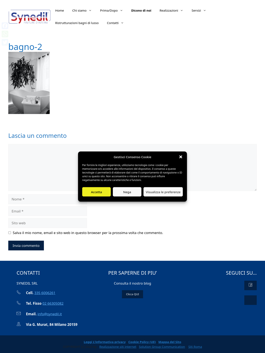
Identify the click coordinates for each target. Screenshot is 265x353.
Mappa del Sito (169, 342)
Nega (127, 192)
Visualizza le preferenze (163, 192)
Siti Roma (195, 347)
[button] (181, 157)
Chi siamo (84, 10)
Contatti (117, 23)
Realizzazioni (174, 10)
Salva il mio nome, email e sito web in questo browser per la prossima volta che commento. (88, 232)
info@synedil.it (49, 314)
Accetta (96, 192)
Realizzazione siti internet (117, 347)
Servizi (201, 10)
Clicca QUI (132, 294)
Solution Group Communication (162, 347)
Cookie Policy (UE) (142, 342)
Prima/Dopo (113, 10)
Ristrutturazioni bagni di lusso (77, 23)
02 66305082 (53, 303)
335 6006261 (44, 292)
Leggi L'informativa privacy (105, 342)
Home (59, 10)
